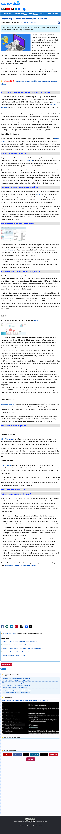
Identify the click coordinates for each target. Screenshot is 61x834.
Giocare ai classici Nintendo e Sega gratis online (14, 687)
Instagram (30, 759)
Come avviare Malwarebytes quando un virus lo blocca (16, 680)
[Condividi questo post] (59, 22)
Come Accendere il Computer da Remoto (14, 655)
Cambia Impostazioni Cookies (35, 825)
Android (32, 13)
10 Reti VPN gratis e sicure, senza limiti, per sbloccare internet (20, 641)
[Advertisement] (30, 587)
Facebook (17, 755)
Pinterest (53, 755)
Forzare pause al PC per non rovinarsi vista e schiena (17, 645)
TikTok (44, 755)
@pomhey (33, 22)
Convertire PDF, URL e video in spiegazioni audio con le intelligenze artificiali (24, 648)
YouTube (8, 755)
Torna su (3, 668)
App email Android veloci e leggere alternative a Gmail (16, 678)
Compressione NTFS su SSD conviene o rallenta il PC (16, 685)
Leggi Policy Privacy (23, 825)
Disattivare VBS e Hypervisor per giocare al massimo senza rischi (25, 700)
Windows (7, 13)
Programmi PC (20, 13)
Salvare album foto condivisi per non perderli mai (14, 683)
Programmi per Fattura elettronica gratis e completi (24, 19)
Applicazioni (53, 13)
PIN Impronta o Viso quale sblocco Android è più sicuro (16, 690)
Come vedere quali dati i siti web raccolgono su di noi (16, 692)
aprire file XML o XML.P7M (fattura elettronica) (20, 565)
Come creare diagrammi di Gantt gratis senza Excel (17, 652)
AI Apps (24, 15)
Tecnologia (35, 15)
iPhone (41, 13)
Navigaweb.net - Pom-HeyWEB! (22, 821)
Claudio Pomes (26, 22)
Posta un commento (7, 664)
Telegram (34, 755)
